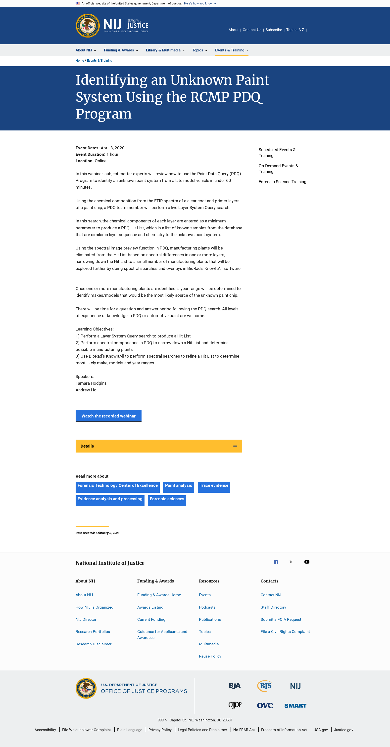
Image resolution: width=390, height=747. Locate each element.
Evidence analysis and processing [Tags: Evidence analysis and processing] (110, 498)
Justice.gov (343, 730)
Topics (205, 631)
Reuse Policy (210, 656)
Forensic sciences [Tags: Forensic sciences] (167, 498)
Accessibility (45, 730)
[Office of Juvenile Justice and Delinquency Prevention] (235, 710)
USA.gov (321, 730)
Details (87, 446)
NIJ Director (86, 619)
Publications (210, 619)
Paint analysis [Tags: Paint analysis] (178, 485)
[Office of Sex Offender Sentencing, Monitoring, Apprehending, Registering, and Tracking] (295, 709)
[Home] (126, 25)
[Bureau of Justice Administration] (235, 690)
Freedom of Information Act (284, 730)
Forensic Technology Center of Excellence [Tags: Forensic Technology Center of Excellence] (118, 485)
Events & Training (99, 60)
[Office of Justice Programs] (88, 25)
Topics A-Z (295, 30)
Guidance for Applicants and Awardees (162, 634)
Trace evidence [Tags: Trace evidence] (214, 485)
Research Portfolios (93, 631)
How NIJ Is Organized (94, 607)
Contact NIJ (271, 594)
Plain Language (129, 730)
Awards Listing (150, 607)
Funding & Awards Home (159, 594)
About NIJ (84, 594)
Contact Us (252, 30)
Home (80, 60)
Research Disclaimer (93, 644)
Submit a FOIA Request (281, 619)
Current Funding (151, 619)
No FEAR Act (244, 730)
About (234, 30)
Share (314, 33)
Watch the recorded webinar (109, 416)
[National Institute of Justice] (295, 690)
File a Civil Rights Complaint (285, 631)
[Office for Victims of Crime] (265, 709)
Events (205, 594)
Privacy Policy (160, 730)
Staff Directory (273, 607)
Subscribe (274, 30)
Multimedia (209, 644)
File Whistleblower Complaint (86, 730)
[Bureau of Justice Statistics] (265, 693)
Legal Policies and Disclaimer (202, 730)
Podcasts (207, 607)
